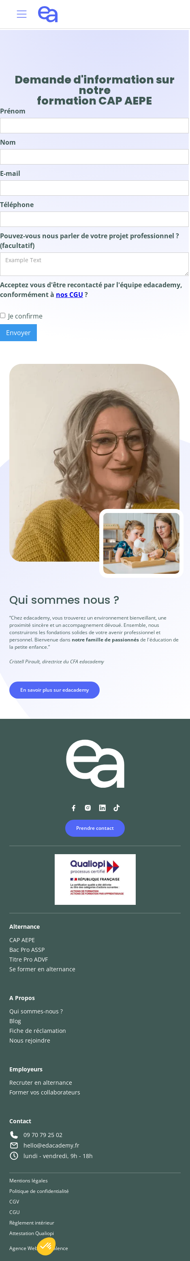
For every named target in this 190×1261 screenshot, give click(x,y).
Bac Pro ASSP (27, 949)
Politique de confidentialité (39, 1191)
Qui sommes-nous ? (36, 1011)
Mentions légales (28, 1180)
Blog (15, 1021)
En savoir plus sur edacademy (54, 689)
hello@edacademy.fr (51, 1145)
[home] (46, 14)
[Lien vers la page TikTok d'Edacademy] (116, 807)
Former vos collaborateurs (44, 1092)
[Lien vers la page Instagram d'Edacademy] (87, 807)
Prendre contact (95, 828)
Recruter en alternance (40, 1082)
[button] (21, 14)
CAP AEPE (22, 940)
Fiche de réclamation (37, 1030)
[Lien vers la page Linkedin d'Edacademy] (102, 807)
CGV (14, 1201)
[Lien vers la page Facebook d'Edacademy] (73, 807)
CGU (14, 1212)
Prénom (13, 111)
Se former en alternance (42, 969)
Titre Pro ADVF (28, 959)
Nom (8, 142)
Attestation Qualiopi (31, 1233)
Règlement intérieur (31, 1222)
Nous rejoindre (29, 1040)
